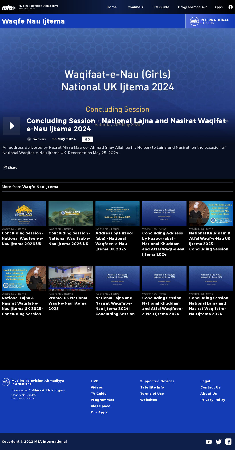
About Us (208, 394)
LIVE (94, 381)
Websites (148, 400)
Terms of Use (152, 394)
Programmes (102, 400)
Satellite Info (152, 387)
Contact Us (210, 387)
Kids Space (101, 406)
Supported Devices (157, 381)
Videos (97, 387)
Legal (205, 381)
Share (10, 167)
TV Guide (99, 394)
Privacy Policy (212, 400)
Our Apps (99, 412)
